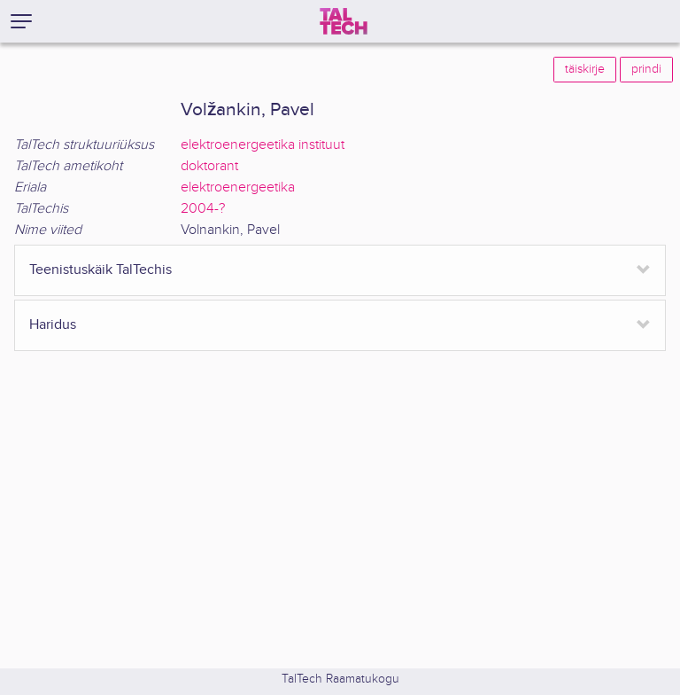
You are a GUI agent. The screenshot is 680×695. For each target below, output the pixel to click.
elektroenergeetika (238, 187)
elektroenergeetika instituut (262, 145)
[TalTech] (343, 21)
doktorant (209, 166)
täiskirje (585, 69)
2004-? (203, 208)
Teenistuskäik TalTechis (100, 270)
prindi (646, 69)
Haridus (52, 324)
